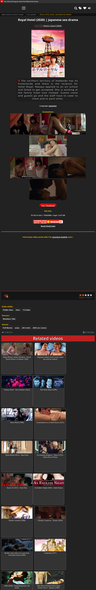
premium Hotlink (59, 237)
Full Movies (33, 15)
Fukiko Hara (8, 310)
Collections (48, 555)
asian (17, 328)
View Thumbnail (48, 206)
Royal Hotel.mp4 (48, 226)
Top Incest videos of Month (48, 548)
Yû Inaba (26, 310)
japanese (53, 106)
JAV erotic (26, 328)
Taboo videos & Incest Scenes (13, 15)
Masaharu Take (9, 319)
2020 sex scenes (39, 328)
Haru (18, 310)
